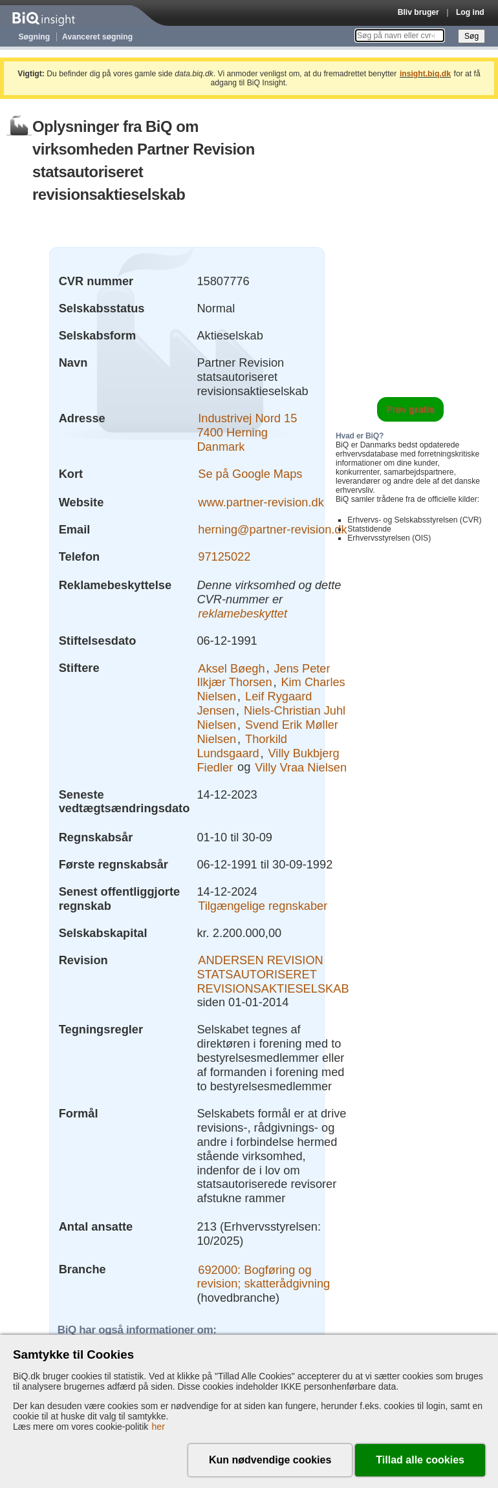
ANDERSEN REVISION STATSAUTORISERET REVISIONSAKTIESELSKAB (273, 974)
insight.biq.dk (425, 73)
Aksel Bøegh (231, 667)
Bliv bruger (418, 12)
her (158, 1426)
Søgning (34, 36)
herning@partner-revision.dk (272, 529)
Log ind (470, 12)
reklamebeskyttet (242, 613)
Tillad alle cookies (420, 1459)
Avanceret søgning (97, 36)
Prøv (410, 409)
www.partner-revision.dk (261, 502)
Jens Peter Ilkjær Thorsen (263, 675)
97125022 (224, 556)
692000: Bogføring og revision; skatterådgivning (263, 1276)
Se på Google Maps (250, 473)
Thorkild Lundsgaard (242, 746)
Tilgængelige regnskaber (262, 905)
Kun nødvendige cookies (270, 1459)
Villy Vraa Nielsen (301, 766)
